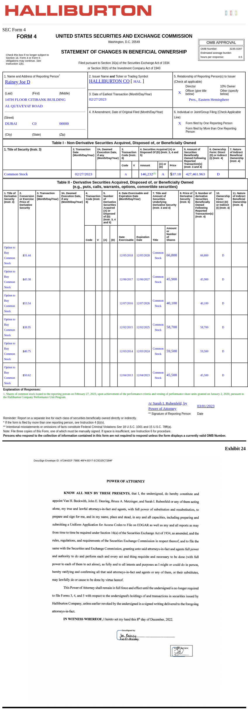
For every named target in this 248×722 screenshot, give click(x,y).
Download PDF (232, 13)
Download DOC (227, 13)
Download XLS (237, 13)
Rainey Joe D (17, 82)
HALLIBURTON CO (109, 81)
